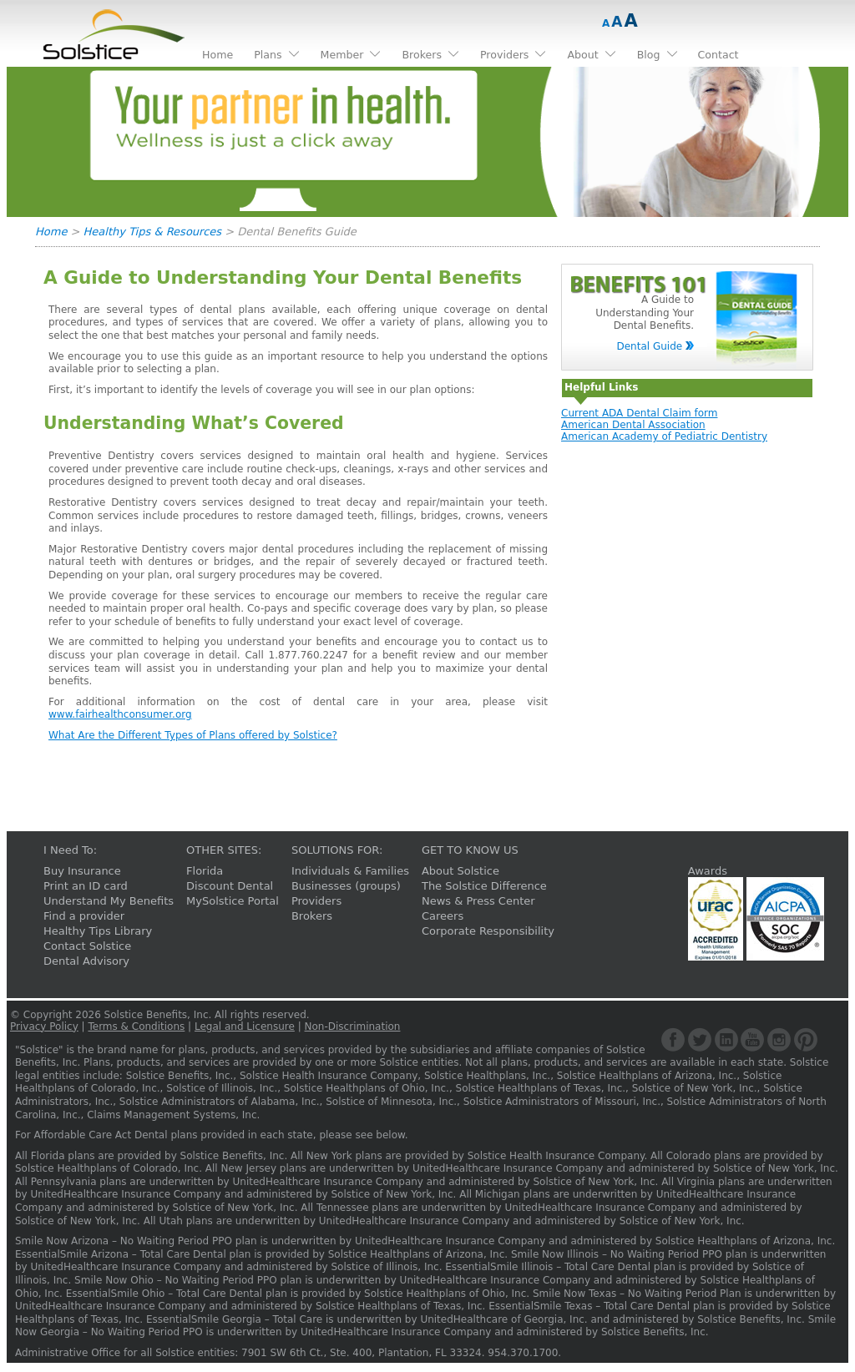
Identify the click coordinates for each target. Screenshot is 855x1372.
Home (51, 231)
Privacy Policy (44, 1026)
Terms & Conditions (136, 1026)
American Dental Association (633, 425)
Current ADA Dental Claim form (639, 413)
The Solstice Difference (484, 886)
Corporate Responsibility (488, 931)
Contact (718, 54)
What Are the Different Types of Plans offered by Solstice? (192, 735)
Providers (316, 901)
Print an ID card (85, 886)
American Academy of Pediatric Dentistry (664, 436)
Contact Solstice (87, 946)
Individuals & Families (350, 871)
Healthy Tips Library (97, 931)
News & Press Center (478, 901)
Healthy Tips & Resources (152, 231)
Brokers (311, 916)
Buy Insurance (82, 871)
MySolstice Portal (232, 901)
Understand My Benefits (108, 901)
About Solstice (460, 871)
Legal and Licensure (245, 1026)
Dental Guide (649, 346)
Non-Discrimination (353, 1026)
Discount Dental (229, 886)
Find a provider (83, 916)
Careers (442, 916)
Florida (204, 871)
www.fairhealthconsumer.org (120, 714)
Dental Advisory (86, 961)
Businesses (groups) (346, 886)
